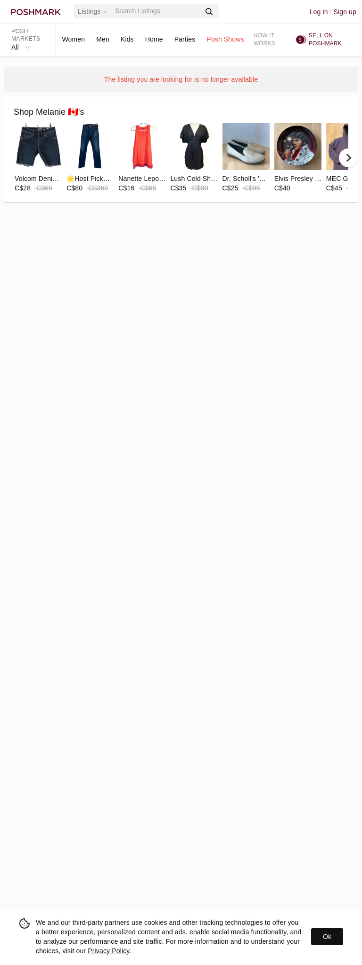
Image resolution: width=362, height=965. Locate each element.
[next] (348, 157)
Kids (127, 39)
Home (154, 39)
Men (102, 39)
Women (73, 39)
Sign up (344, 12)
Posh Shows (225, 39)
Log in (319, 12)
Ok (327, 936)
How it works (264, 39)
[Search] (157, 11)
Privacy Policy (108, 951)
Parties (185, 39)
